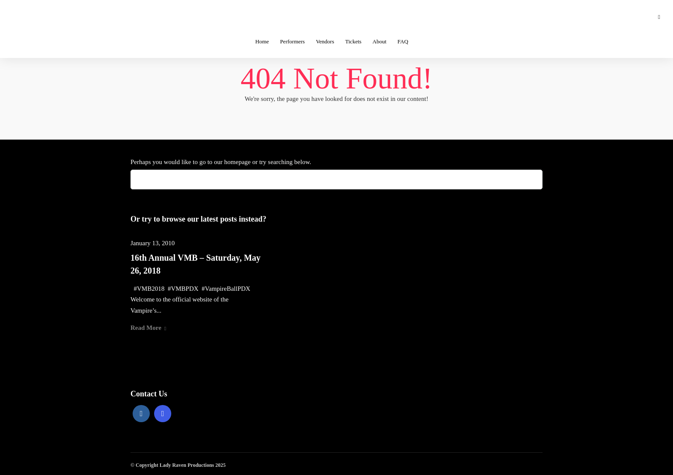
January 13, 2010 (152, 243)
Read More (148, 327)
